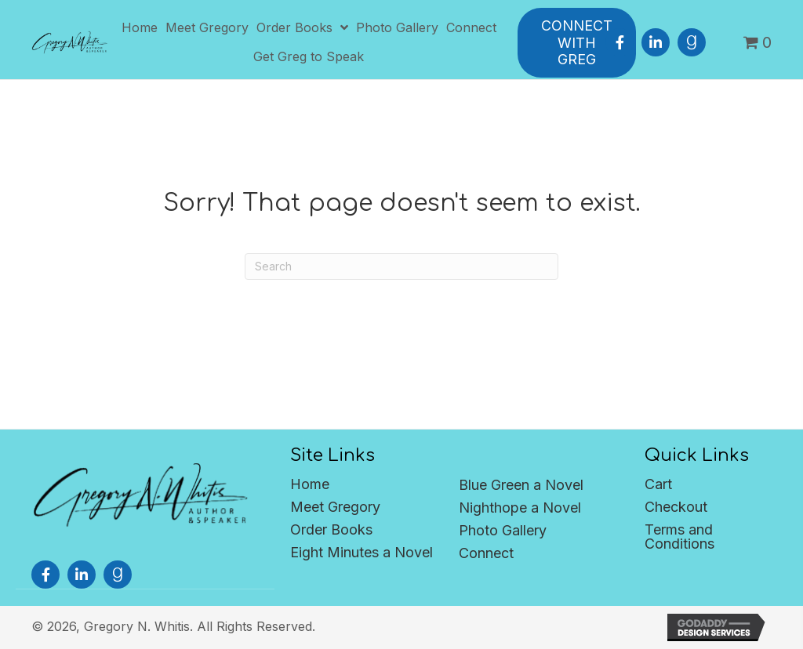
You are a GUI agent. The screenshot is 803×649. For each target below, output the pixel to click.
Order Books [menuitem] (331, 529)
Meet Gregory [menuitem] (335, 507)
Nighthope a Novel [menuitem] (520, 507)
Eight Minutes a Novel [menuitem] (361, 552)
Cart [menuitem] (658, 484)
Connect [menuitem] (486, 553)
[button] (619, 42)
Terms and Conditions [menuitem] (679, 536)
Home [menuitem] (309, 484)
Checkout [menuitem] (676, 507)
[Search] (401, 266)
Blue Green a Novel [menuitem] (521, 485)
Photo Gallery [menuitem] (503, 530)
